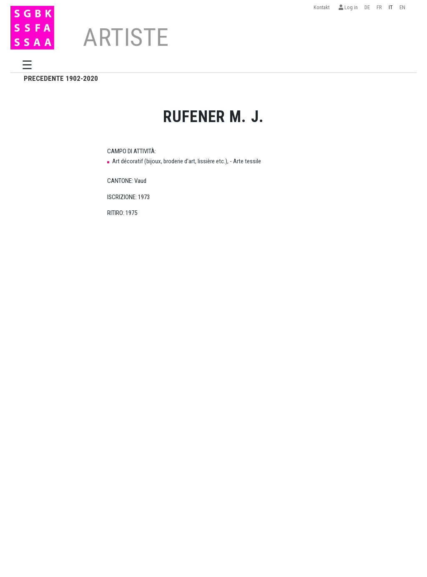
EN (402, 7)
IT (391, 7)
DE (367, 7)
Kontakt (323, 7)
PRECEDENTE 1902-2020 (61, 78)
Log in (348, 7)
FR (379, 7)
